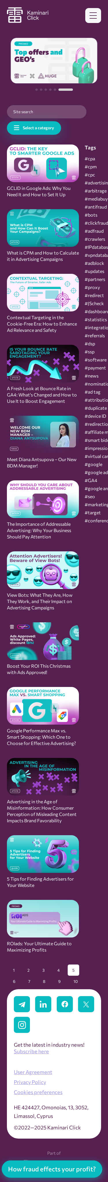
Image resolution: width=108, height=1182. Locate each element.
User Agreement (33, 1072)
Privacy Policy (30, 1082)
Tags (90, 147)
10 (75, 981)
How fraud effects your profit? (52, 1169)
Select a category (38, 127)
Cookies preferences (38, 1092)
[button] (36, 89)
